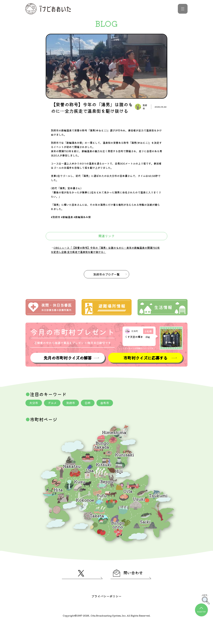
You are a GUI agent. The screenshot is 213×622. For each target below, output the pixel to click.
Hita (58, 490)
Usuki (139, 499)
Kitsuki (104, 464)
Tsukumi (158, 495)
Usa (90, 470)
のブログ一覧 (106, 274)
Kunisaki (124, 454)
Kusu (79, 481)
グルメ (52, 403)
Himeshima (114, 432)
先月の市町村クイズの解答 (68, 358)
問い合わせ (128, 573)
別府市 (70, 403)
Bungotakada (102, 445)
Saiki (145, 521)
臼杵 (88, 403)
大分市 (33, 403)
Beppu (106, 481)
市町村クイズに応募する (145, 358)
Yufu (101, 495)
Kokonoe (85, 500)
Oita (127, 491)
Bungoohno (117, 525)
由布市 (104, 403)
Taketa (97, 515)
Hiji (119, 471)
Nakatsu (72, 466)
